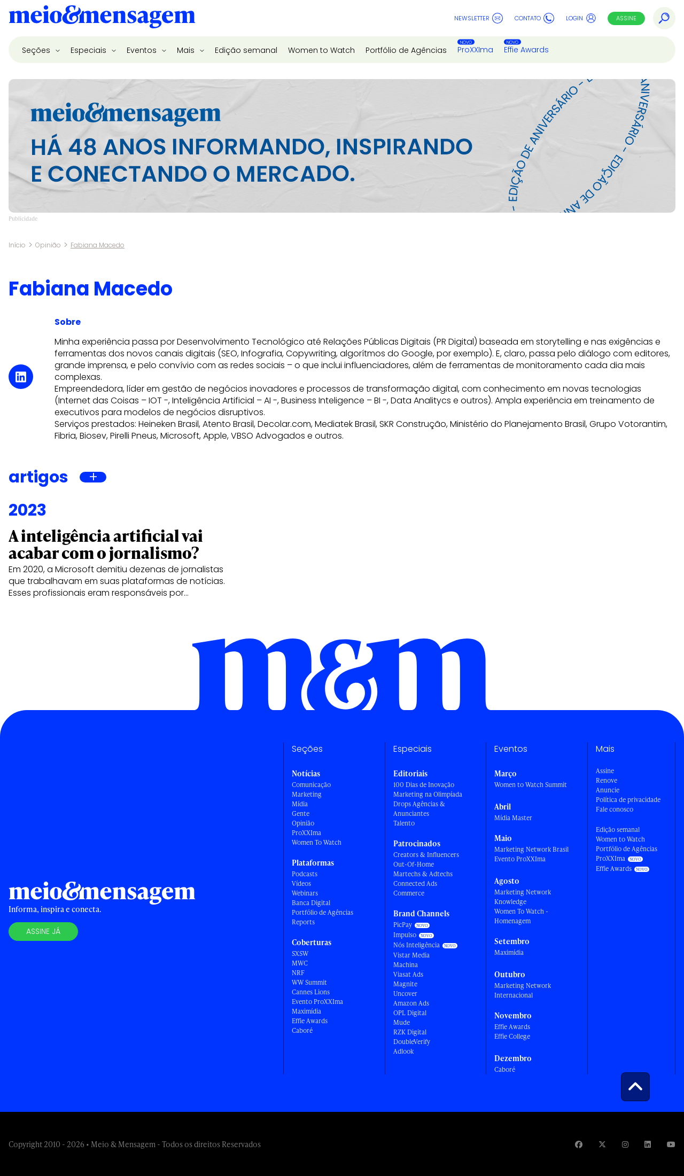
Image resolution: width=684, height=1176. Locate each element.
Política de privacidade (628, 799)
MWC (300, 963)
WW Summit (309, 982)
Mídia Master (513, 817)
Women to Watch (321, 50)
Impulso (404, 934)
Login (581, 18)
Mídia (300, 803)
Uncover (405, 993)
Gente (300, 813)
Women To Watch (316, 842)
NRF (298, 972)
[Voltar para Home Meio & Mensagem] (102, 18)
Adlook (403, 1051)
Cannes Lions (311, 991)
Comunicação (311, 784)
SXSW (300, 953)
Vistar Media (411, 955)
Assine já (43, 931)
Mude (401, 1022)
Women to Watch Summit (530, 784)
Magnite (405, 983)
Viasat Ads (408, 974)
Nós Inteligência (416, 944)
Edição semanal (246, 50)
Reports (303, 921)
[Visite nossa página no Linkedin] (647, 1144)
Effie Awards (526, 49)
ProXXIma (475, 49)
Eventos (143, 50)
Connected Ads (415, 883)
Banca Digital (311, 902)
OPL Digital (409, 1012)
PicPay (402, 924)
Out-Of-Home (413, 864)
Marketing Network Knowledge (522, 896)
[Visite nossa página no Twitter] (602, 1144)
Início (17, 245)
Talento (404, 823)
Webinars (305, 893)
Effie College (512, 1036)
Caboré (302, 1030)
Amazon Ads (411, 1003)
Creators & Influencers (426, 854)
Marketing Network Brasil (531, 849)
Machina (405, 964)
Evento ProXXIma (317, 1001)
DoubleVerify (411, 1041)
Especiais (89, 50)
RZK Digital (409, 1032)
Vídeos (301, 883)
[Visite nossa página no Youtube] (671, 1144)
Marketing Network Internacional (522, 990)
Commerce (408, 893)
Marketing (307, 794)
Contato (534, 18)
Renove (606, 780)
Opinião (48, 245)
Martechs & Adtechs (423, 873)
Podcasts (304, 873)
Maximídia (306, 1011)
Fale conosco (614, 809)
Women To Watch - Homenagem (521, 916)
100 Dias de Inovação (423, 784)
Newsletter (478, 18)
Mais (187, 50)
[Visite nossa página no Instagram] (625, 1144)
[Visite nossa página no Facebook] (578, 1144)
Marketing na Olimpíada (427, 794)
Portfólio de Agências (406, 50)
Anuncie (607, 790)
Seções (37, 50)
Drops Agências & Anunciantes (419, 808)
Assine (626, 18)
